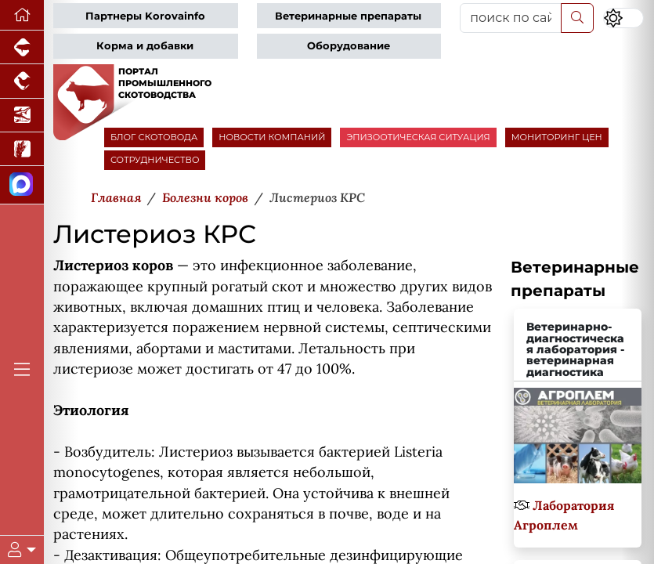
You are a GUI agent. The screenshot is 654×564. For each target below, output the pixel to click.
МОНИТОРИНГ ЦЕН (556, 137)
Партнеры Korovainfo (145, 16)
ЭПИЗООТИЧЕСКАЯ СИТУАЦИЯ (418, 137)
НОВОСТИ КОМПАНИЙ (272, 137)
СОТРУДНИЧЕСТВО (155, 159)
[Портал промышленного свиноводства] (22, 47)
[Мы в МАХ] (22, 185)
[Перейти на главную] (22, 15)
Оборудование (348, 46)
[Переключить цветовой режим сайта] (623, 18)
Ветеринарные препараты (348, 16)
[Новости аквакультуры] (22, 115)
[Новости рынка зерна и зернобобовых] (22, 149)
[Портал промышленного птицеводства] (22, 81)
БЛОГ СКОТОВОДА (153, 137)
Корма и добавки (144, 46)
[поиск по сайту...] (511, 18)
